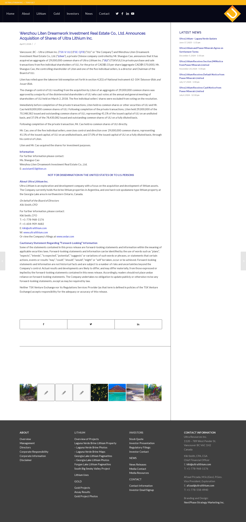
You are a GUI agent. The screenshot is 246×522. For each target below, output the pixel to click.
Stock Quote (136, 439)
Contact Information (141, 485)
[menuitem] (10, 13)
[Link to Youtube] (132, 13)
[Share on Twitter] (91, 324)
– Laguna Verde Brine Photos (90, 447)
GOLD (78, 481)
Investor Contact (139, 451)
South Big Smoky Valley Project (92, 468)
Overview (25, 439)
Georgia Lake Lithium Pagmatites (93, 455)
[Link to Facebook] (122, 13)
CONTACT (135, 479)
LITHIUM (79, 432)
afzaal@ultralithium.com (200, 485)
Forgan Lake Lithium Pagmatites (92, 464)
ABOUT (24, 432)
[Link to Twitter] (117, 13)
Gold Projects (82, 487)
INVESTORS (136, 432)
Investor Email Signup (141, 489)
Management (27, 443)
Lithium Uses (81, 474)
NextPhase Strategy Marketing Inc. (204, 502)
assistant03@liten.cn (34, 168)
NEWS (133, 457)
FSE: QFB (78, 51)
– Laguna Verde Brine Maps (89, 451)
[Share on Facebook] (43, 324)
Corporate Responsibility (34, 451)
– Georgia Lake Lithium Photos (91, 460)
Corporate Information (33, 455)
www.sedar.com (65, 236)
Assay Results (82, 491)
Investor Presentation (142, 443)
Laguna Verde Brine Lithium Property (95, 443)
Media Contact (137, 468)
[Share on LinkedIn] (138, 324)
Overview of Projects (86, 439)
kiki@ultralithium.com (34, 228)
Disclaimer (26, 460)
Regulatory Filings (139, 447)
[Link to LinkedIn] (127, 13)
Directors (25, 447)
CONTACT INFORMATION (200, 432)
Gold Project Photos (86, 496)
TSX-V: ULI (65, 51)
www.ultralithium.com (35, 232)
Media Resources (139, 472)
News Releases (137, 464)
